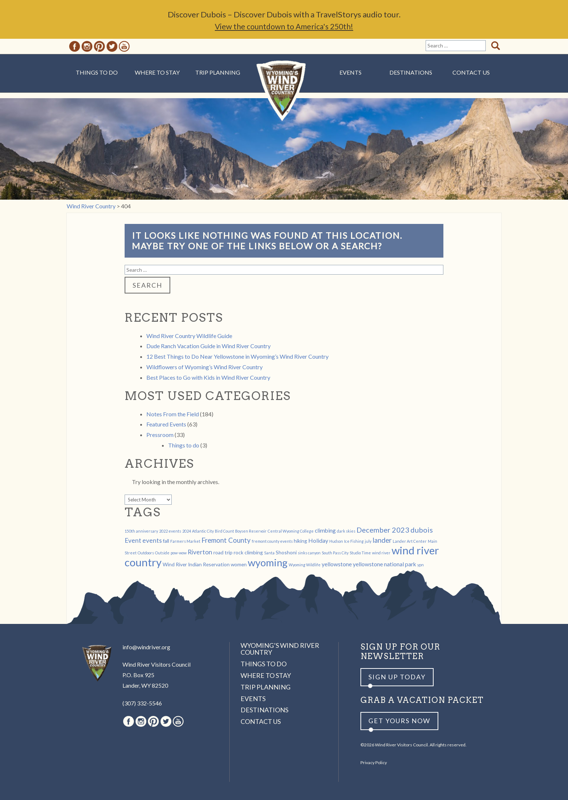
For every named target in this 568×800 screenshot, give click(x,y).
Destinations (410, 72)
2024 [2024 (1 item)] (186, 531)
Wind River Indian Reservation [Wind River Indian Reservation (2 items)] (196, 564)
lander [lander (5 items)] (382, 540)
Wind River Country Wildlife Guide (189, 335)
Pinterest (99, 46)
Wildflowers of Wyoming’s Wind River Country (204, 366)
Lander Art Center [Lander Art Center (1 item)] (410, 541)
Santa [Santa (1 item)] (269, 552)
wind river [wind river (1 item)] (381, 552)
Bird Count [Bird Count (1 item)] (224, 531)
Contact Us (471, 72)
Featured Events (166, 424)
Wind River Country (284, 94)
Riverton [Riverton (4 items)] (200, 552)
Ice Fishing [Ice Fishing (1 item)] (354, 541)
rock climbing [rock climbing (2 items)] (248, 552)
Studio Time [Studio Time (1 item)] (360, 552)
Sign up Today (397, 677)
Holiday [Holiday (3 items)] (318, 540)
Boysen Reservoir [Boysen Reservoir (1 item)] (251, 531)
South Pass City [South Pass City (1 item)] (335, 552)
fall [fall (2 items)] (166, 541)
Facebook (74, 46)
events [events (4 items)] (152, 540)
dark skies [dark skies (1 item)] (346, 531)
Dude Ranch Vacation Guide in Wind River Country (208, 345)
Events (350, 72)
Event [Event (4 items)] (133, 540)
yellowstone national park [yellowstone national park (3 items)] (384, 564)
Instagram (87, 46)
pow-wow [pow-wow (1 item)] (179, 552)
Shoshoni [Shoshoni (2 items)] (286, 552)
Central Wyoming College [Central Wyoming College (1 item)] (291, 531)
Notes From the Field (172, 414)
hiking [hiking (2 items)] (300, 541)
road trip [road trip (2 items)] (223, 552)
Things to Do (97, 72)
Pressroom (160, 434)
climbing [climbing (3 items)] (325, 530)
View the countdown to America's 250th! (284, 26)
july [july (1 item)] (368, 541)
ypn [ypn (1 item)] (420, 564)
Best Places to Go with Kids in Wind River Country (208, 377)
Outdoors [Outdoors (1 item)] (146, 552)
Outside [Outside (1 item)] (162, 552)
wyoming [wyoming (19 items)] (268, 562)
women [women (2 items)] (239, 564)
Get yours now (399, 721)
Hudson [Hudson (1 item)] (336, 541)
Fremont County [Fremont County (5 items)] (226, 540)
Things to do (183, 445)
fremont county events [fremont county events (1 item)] (272, 541)
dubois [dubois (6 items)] (421, 529)
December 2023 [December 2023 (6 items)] (382, 529)
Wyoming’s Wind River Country (280, 649)
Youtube (124, 46)
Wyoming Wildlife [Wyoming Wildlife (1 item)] (305, 564)
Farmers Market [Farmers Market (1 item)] (185, 541)
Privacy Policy (373, 762)
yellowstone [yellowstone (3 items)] (337, 564)
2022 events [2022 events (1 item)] (170, 531)
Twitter (111, 46)
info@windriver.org (146, 646)
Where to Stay (157, 72)
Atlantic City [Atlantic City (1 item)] (203, 531)
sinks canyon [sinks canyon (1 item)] (309, 552)
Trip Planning (217, 72)
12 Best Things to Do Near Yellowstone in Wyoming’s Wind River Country (237, 356)
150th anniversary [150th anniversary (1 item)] (141, 531)
